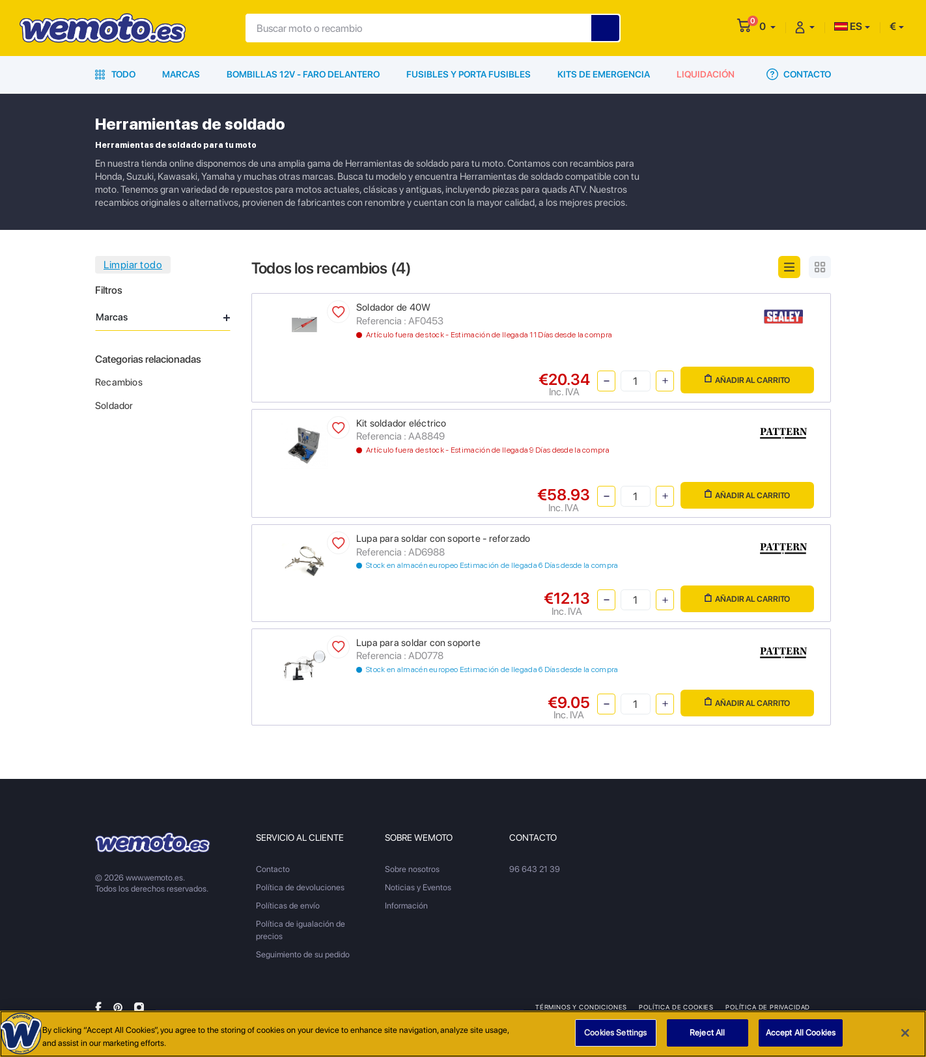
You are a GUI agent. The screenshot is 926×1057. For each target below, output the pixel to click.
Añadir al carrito (747, 379)
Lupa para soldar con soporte (418, 643)
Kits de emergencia (603, 74)
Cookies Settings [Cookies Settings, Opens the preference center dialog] (615, 1038)
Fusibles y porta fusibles (468, 74)
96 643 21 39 (534, 869)
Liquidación (706, 74)
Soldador (114, 406)
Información (406, 905)
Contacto (798, 74)
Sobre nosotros (412, 869)
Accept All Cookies (800, 1038)
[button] (767, 26)
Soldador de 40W (393, 307)
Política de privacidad (767, 1007)
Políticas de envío (288, 905)
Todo (115, 74)
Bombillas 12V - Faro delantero (303, 74)
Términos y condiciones (581, 1007)
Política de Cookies (676, 1007)
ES (848, 26)
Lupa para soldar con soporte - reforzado (443, 538)
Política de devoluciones (300, 887)
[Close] (905, 1038)
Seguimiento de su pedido (303, 954)
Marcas (181, 74)
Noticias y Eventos (418, 887)
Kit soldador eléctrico (401, 423)
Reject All (707, 1038)
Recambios (119, 382)
